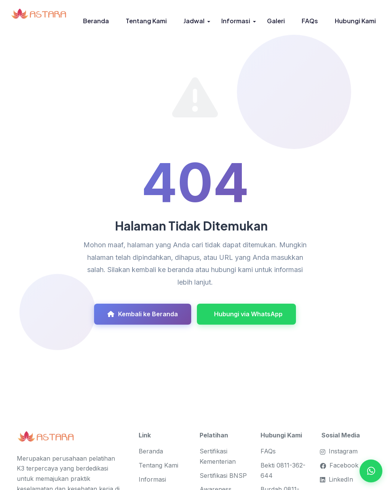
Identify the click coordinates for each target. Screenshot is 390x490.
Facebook (339, 465)
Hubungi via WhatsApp (248, 314)
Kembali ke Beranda (142, 314)
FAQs (310, 21)
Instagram (339, 451)
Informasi (235, 21)
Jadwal (194, 21)
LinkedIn (337, 479)
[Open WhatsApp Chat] (371, 471)
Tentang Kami (146, 21)
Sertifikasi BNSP (223, 475)
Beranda (96, 21)
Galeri (276, 21)
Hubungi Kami (355, 21)
